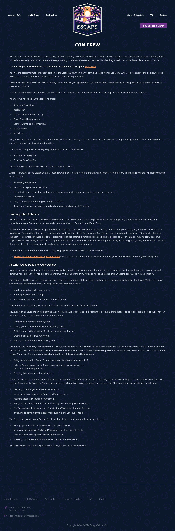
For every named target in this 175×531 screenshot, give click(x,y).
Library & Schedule (135, 15)
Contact (163, 15)
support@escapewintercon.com (23, 515)
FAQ (152, 15)
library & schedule (73, 499)
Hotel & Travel (33, 15)
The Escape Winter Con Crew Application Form (37, 256)
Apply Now (90, 66)
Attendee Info (14, 15)
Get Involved (51, 15)
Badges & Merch (153, 25)
